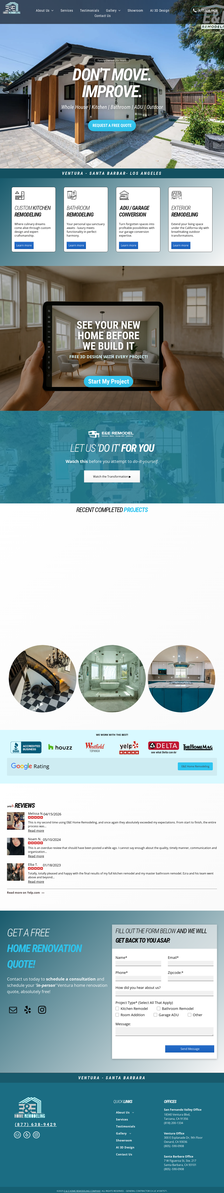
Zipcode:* (175, 972)
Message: (123, 1024)
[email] (13, 1010)
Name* (121, 957)
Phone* (121, 972)
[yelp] (27, 1010)
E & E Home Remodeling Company (82, 1191)
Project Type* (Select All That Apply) (144, 1002)
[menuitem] (44, 10)
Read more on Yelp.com (23, 893)
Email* (173, 957)
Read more (36, 830)
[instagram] (42, 1010)
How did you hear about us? (138, 987)
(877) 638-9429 (36, 1124)
